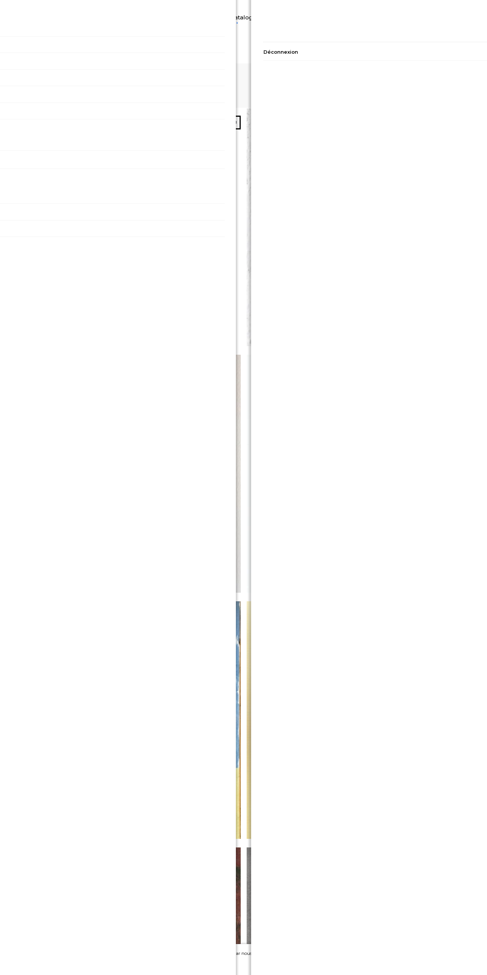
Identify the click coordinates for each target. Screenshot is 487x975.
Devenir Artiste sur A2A (406, 927)
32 (460, 75)
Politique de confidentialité (81, 907)
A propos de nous (405, 917)
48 (477, 75)
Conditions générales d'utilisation (81, 927)
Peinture (263, 8)
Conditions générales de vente (81, 917)
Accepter (394, 962)
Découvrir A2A (80, 8)
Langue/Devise (26, 8)
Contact (405, 907)
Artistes (348, 8)
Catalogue (224, 8)
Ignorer (437, 962)
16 (444, 75)
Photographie (306, 8)
